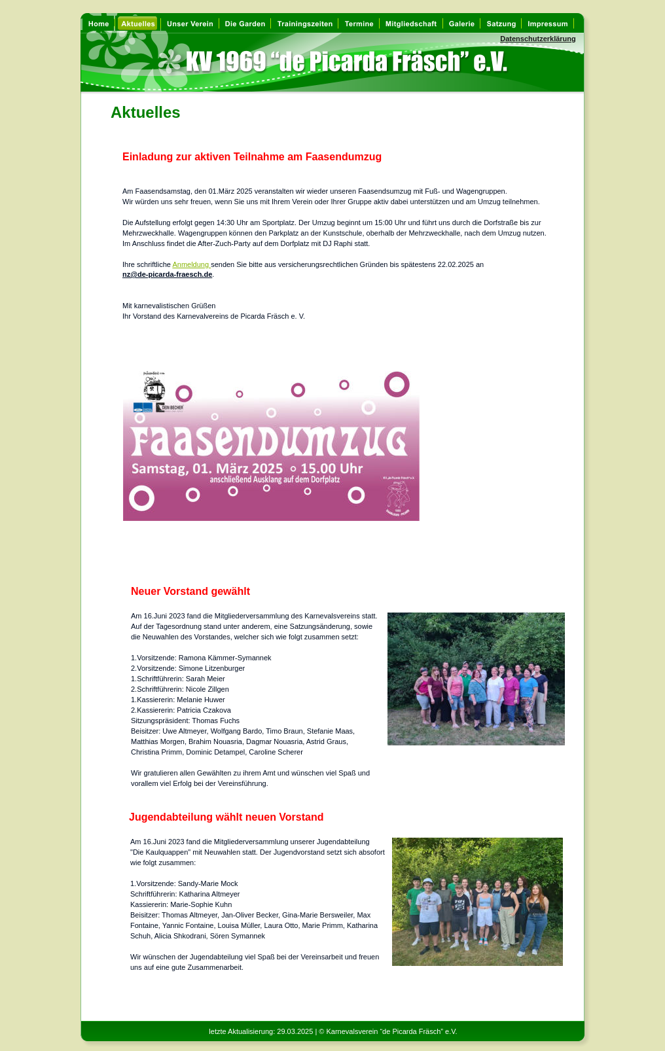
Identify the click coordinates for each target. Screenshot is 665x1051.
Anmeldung (191, 264)
